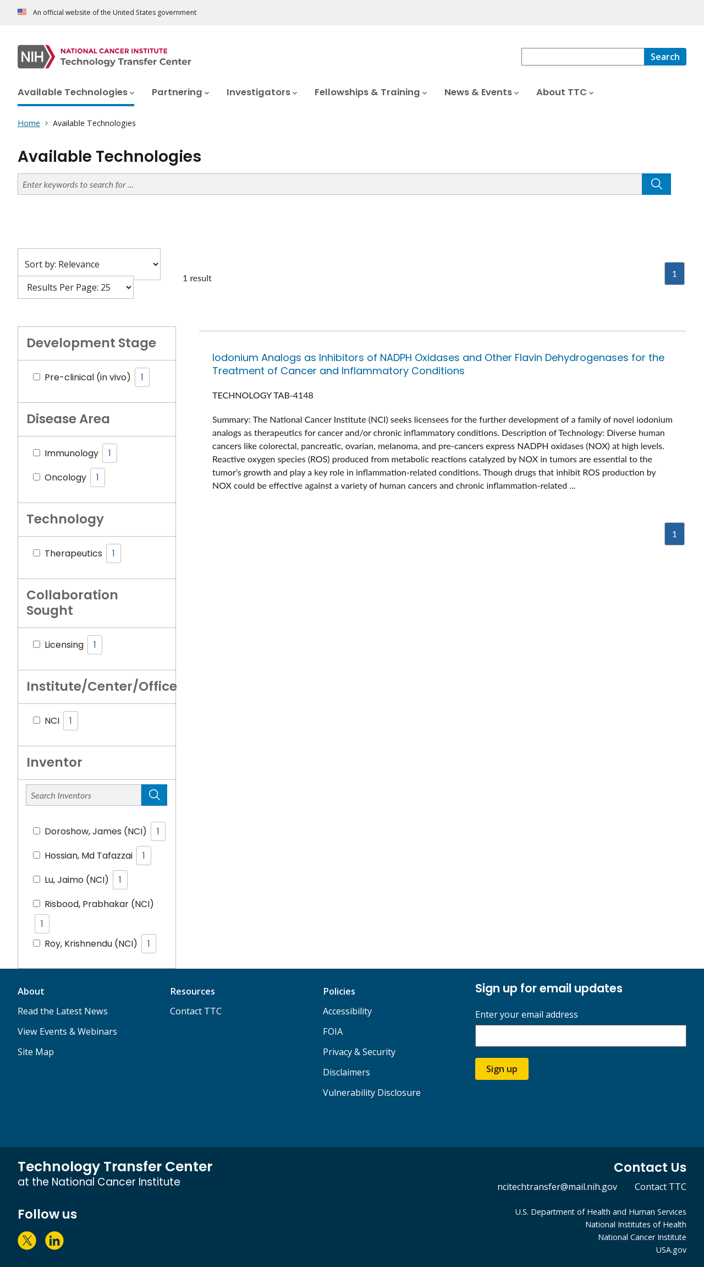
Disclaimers (346, 1072)
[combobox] (582, 56)
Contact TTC (196, 1011)
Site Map (36, 1052)
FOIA (333, 1031)
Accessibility (347, 1011)
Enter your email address (526, 1014)
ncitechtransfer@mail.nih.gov (557, 1187)
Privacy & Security (359, 1052)
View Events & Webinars (67, 1031)
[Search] (665, 56)
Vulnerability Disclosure (372, 1092)
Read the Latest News (63, 1011)
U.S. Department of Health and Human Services (600, 1211)
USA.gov (671, 1249)
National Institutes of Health (635, 1224)
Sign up (502, 1069)
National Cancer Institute (642, 1237)
